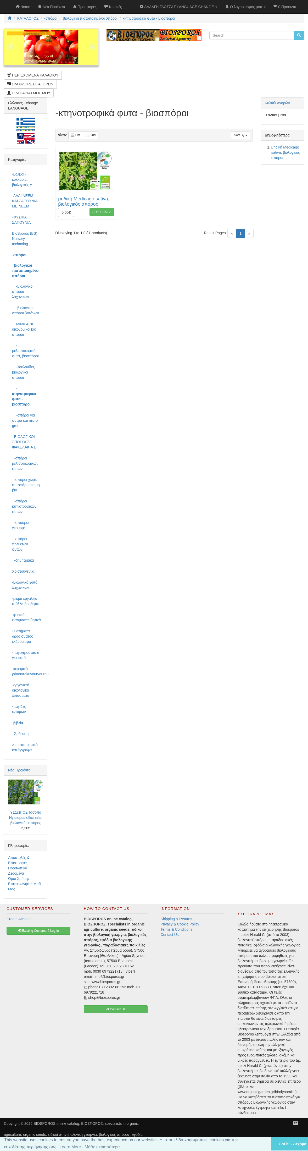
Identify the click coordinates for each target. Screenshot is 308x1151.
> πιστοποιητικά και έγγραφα (25, 747)
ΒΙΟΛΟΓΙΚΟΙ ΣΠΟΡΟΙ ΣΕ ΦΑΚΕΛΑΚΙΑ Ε (24, 442)
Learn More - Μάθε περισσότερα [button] (89, 1147)
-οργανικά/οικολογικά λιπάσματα (20, 690)
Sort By (240, 135)
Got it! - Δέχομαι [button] (293, 1144)
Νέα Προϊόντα (19, 770)
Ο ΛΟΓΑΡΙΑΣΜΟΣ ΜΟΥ (28, 93)
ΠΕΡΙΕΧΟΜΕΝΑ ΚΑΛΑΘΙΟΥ (32, 75)
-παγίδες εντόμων (19, 709)
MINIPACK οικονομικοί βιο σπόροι (24, 329)
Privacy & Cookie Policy (180, 924)
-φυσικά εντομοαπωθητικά (26, 617)
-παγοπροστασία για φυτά (25, 655)
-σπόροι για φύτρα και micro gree (25, 420)
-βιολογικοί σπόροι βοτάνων (25, 310)
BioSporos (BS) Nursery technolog (24, 238)
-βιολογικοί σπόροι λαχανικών (22, 291)
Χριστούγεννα (23, 571)
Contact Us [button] (116, 1009)
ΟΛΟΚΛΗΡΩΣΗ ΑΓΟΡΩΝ (30, 84)
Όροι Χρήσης (19, 878)
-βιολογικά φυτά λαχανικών (24, 585)
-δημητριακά (23, 560)
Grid (91, 135)
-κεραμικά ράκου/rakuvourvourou (27, 671)
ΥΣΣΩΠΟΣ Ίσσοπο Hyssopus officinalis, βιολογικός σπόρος (25, 817)
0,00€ (66, 212)
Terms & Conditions (176, 929)
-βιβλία (17, 723)
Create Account (19, 919)
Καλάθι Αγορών (277, 103)
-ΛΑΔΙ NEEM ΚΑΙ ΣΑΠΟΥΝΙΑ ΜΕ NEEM (24, 201)
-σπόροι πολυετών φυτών (20, 544)
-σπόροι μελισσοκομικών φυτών (25, 463)
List (75, 135)
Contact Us (170, 935)
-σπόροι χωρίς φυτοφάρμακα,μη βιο (26, 485)
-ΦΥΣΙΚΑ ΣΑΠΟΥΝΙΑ (21, 219)
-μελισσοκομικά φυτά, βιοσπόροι (25, 350)
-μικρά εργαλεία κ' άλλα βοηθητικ (25, 601)
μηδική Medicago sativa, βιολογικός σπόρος (83, 201)
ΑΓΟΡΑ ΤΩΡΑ (101, 212)
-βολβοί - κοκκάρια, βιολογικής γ (22, 179)
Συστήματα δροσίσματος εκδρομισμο (22, 636)
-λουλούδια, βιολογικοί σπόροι (23, 372)
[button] (260, 1143)
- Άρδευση (20, 734)
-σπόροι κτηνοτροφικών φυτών (24, 506)
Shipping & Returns (176, 919)
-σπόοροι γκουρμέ (20, 525)
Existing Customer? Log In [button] (38, 931)
